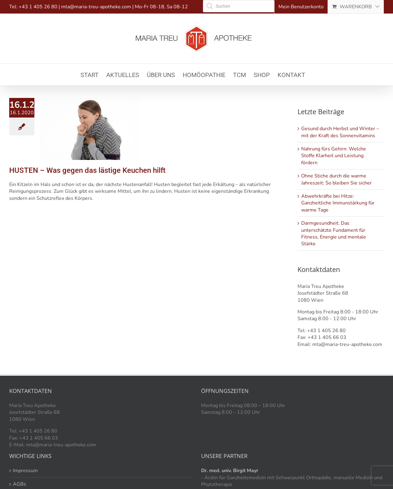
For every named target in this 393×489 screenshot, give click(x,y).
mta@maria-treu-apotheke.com (96, 6)
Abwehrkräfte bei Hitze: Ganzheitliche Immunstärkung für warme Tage (338, 203)
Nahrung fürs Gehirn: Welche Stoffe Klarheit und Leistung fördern (333, 156)
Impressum (25, 470)
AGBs (19, 484)
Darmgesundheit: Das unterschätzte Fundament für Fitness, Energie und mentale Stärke (333, 233)
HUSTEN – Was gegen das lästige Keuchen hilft (87, 170)
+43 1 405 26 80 (38, 6)
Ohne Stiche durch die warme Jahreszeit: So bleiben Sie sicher (336, 179)
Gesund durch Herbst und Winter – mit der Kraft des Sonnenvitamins (340, 132)
